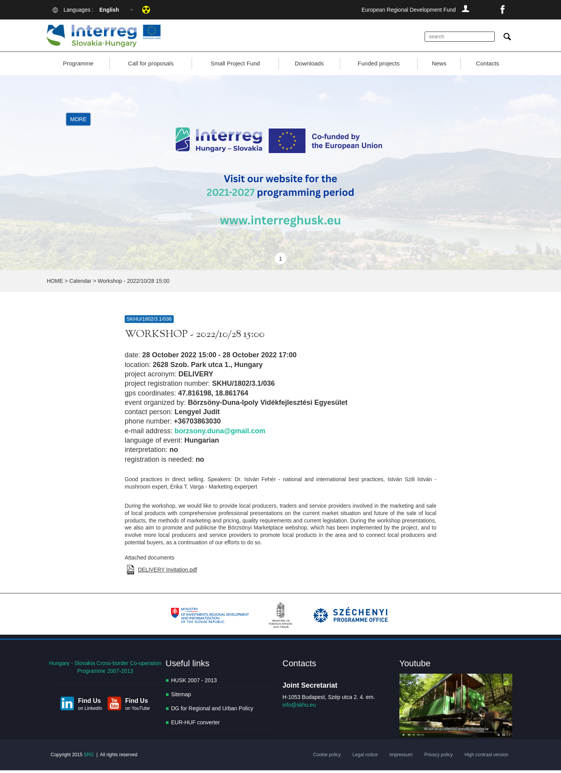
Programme (78, 66)
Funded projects (379, 66)
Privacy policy (438, 757)
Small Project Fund (235, 66)
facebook (502, 9)
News (439, 66)
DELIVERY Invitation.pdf (167, 572)
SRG (89, 757)
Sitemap (181, 697)
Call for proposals (151, 66)
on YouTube (137, 710)
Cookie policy (326, 757)
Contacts (487, 66)
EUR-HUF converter (195, 725)
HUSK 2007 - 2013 (194, 683)
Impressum (401, 757)
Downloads (309, 66)
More (78, 121)
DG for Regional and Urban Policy (212, 711)
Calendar (80, 284)
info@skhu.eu (299, 707)
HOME (55, 284)
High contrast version (486, 757)
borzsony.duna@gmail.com (220, 433)
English (109, 10)
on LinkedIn (90, 710)
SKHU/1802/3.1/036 (149, 322)
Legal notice (365, 757)
